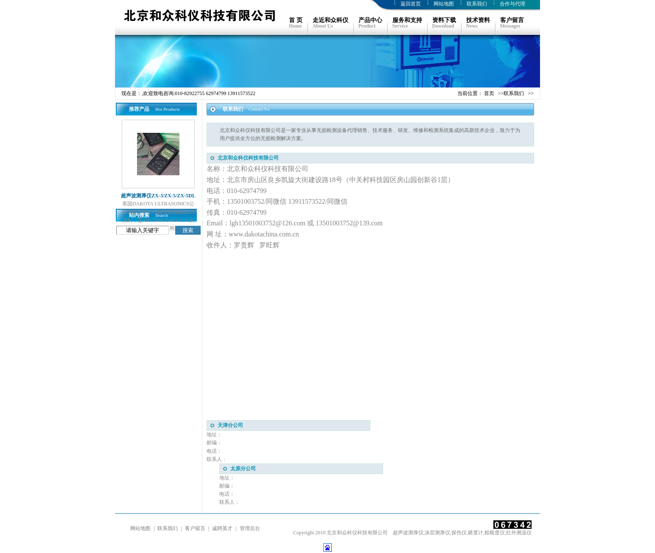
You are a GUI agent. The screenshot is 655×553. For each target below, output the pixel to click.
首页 (489, 93)
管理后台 (250, 528)
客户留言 (195, 528)
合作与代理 (512, 4)
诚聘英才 (222, 528)
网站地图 (444, 4)
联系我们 (477, 4)
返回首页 (410, 4)
